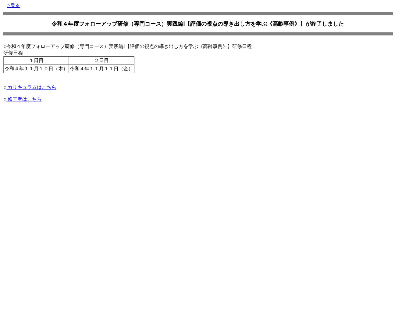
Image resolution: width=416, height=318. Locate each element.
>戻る (13, 5)
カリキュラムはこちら (31, 87)
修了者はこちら (24, 99)
